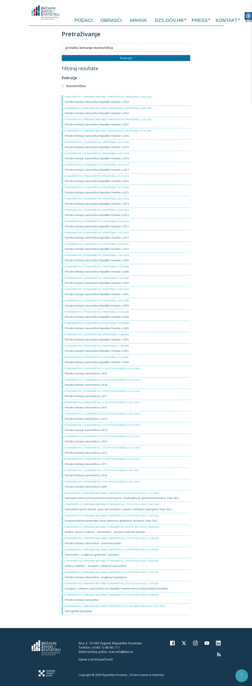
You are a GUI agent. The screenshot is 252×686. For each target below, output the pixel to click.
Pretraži (126, 58)
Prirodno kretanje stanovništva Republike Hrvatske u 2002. (97, 339)
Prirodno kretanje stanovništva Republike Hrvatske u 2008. (97, 271)
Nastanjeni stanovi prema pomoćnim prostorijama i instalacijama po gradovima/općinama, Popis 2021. (122, 498)
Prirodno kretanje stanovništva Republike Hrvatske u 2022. (97, 113)
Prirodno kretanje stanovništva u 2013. (86, 441)
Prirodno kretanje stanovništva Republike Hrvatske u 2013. (97, 215)
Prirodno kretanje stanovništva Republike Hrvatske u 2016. (97, 181)
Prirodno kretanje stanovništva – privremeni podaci (93, 543)
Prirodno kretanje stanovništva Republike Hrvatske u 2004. (97, 316)
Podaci (83, 20)
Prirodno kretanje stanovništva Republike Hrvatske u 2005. (97, 305)
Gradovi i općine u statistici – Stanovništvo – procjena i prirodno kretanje (105, 532)
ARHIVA (138, 20)
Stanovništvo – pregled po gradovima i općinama (92, 554)
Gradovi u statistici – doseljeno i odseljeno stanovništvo (96, 565)
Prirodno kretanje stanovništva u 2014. (86, 430)
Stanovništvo (74, 86)
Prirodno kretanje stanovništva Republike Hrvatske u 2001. (97, 350)
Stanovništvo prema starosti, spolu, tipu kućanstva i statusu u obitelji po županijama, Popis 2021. (118, 509)
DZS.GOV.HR (169, 20)
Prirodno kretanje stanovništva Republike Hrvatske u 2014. (97, 203)
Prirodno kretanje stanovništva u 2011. (86, 464)
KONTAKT (226, 20)
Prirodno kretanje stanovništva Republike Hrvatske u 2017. (97, 169)
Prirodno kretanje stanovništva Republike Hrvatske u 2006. (97, 294)
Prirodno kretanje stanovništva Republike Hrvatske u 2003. (97, 328)
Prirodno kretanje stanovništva (82, 599)
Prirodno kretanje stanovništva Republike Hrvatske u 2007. (97, 283)
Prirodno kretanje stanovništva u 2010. (86, 475)
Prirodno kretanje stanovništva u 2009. (86, 486)
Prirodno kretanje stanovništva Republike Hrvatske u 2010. (97, 249)
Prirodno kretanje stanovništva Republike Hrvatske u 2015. (97, 192)
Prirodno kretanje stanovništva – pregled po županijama (96, 577)
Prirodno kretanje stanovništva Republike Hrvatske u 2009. (97, 260)
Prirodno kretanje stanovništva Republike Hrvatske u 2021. (97, 124)
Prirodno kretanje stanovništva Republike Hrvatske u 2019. (97, 147)
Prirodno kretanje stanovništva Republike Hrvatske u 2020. (97, 135)
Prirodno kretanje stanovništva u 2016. (86, 407)
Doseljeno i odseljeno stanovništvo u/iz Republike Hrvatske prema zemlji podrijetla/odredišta (116, 588)
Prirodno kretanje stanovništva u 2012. (86, 452)
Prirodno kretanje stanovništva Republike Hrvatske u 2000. (97, 362)
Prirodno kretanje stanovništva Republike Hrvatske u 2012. (97, 226)
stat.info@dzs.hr (121, 651)
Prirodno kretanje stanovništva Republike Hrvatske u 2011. (97, 237)
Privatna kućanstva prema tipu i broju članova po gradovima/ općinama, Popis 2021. (111, 520)
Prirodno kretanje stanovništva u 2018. (86, 384)
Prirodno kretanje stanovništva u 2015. (86, 418)
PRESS (200, 20)
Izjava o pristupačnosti (96, 659)
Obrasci (111, 20)
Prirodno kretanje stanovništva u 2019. (86, 373)
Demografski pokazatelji (78, 611)
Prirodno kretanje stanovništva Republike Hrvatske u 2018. (97, 158)
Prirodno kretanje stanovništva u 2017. (86, 396)
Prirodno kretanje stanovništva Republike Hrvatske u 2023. (97, 101)
